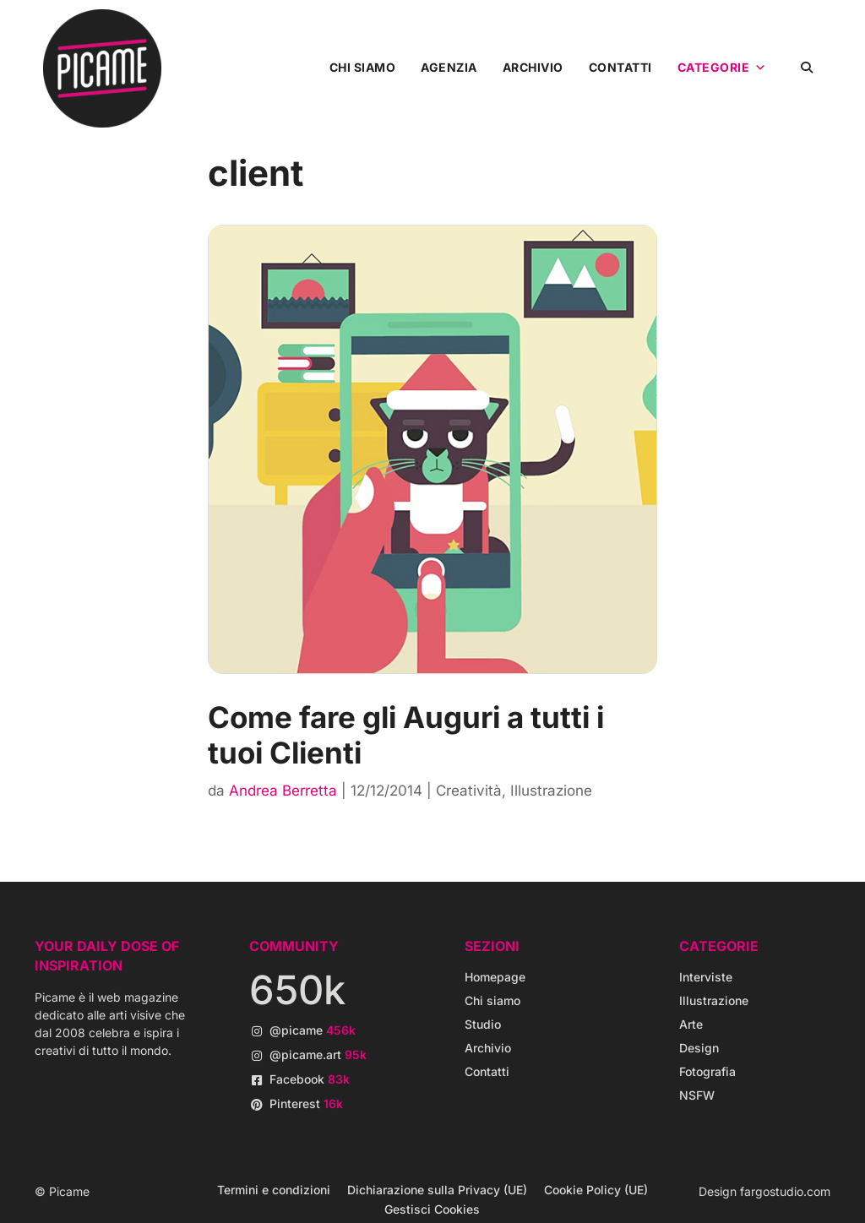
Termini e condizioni (273, 1189)
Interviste (705, 977)
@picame (312, 1030)
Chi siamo (362, 67)
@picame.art (318, 1054)
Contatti (620, 67)
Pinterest (306, 1103)
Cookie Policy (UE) (596, 1189)
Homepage (495, 977)
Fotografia (707, 1071)
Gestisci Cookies (432, 1209)
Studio (483, 1024)
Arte (691, 1024)
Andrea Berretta (283, 790)
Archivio (533, 67)
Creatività (469, 790)
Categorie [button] (722, 67)
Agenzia (449, 67)
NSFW (697, 1095)
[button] (807, 67)
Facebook (309, 1079)
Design (699, 1048)
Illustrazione (551, 790)
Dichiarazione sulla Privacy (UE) (437, 1189)
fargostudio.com (785, 1191)
